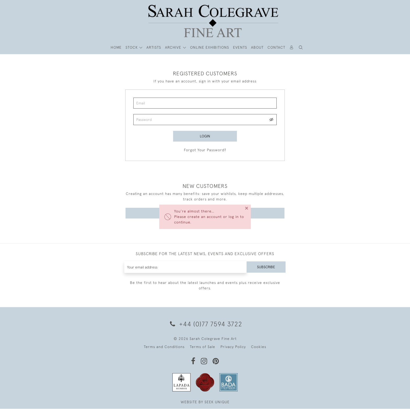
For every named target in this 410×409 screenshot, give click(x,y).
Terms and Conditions (164, 347)
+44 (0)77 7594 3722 (205, 324)
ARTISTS (153, 47)
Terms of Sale (202, 347)
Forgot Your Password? (205, 150)
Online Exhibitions (209, 47)
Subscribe (266, 267)
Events (240, 47)
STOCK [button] (132, 47)
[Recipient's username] (185, 267)
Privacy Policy (233, 347)
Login (205, 136)
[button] (301, 47)
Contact (276, 47)
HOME (116, 47)
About (257, 47)
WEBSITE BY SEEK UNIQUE (205, 402)
